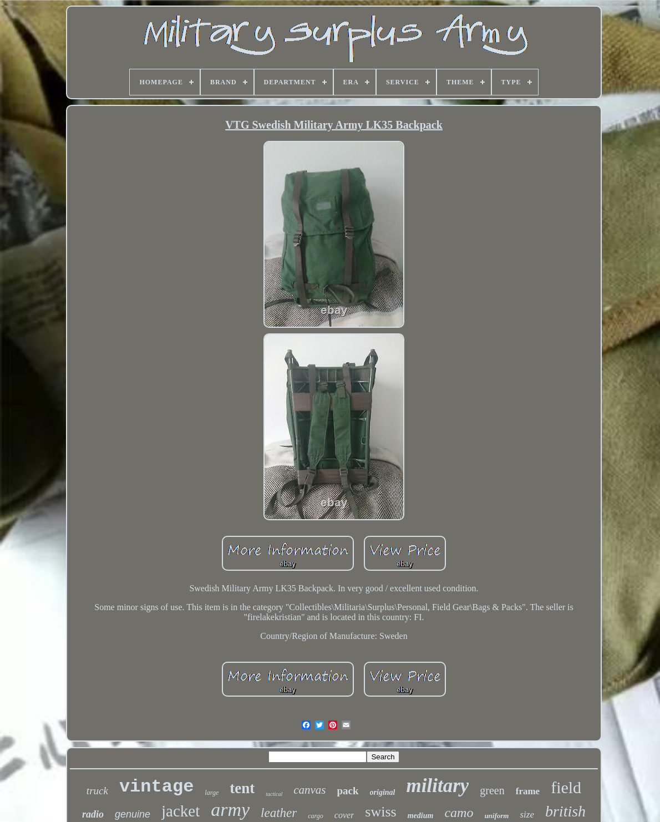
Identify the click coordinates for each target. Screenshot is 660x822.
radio (93, 814)
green (492, 790)
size (527, 814)
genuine (132, 814)
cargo (315, 816)
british (565, 811)
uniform (496, 815)
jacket (180, 811)
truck (97, 790)
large (212, 792)
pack (348, 790)
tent (242, 788)
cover (344, 815)
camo (458, 812)
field (566, 787)
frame (528, 791)
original (382, 792)
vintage (156, 787)
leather (279, 813)
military (438, 785)
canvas (309, 789)
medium (421, 815)
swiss (380, 812)
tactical (274, 794)
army (230, 809)
